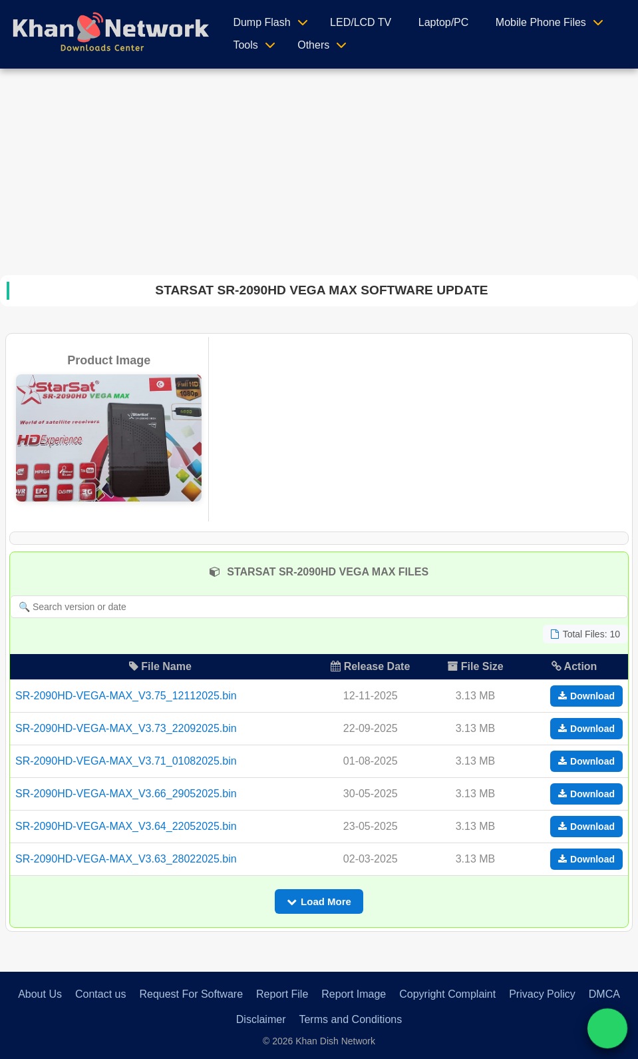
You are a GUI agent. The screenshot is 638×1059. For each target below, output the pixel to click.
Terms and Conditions (350, 1019)
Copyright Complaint (447, 994)
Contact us (100, 994)
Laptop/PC (443, 22)
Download (586, 696)
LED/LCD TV (360, 22)
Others (313, 45)
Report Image (353, 994)
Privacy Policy (542, 994)
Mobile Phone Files (541, 22)
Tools (245, 45)
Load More (319, 901)
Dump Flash (261, 22)
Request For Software (191, 994)
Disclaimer (261, 1019)
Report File (282, 994)
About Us (40, 994)
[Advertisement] (319, 168)
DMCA (604, 994)
